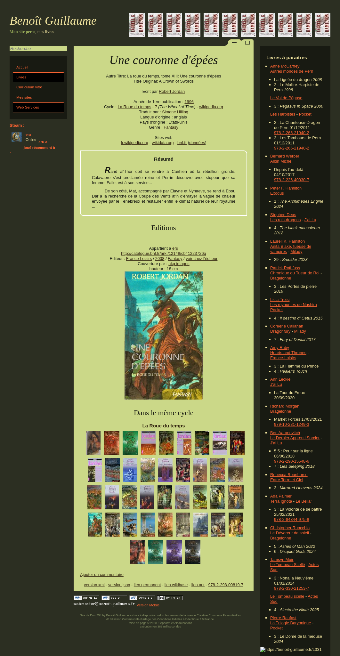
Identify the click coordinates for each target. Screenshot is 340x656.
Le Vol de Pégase (286, 97)
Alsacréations (183, 623)
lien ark (198, 584)
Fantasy (171, 127)
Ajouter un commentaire (102, 574)
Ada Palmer (281, 496)
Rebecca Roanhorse (289, 474)
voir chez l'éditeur (201, 258)
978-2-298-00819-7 (225, 584)
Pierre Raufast (283, 617)
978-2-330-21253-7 (291, 588)
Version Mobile (148, 605)
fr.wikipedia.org (134, 142)
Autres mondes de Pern (291, 71)
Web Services (27, 107)
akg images (178, 263)
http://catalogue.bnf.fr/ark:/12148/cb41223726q (163, 253)
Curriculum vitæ (29, 87)
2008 (159, 258)
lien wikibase (176, 584)
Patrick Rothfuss (285, 267)
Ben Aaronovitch (285, 432)
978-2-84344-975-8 (291, 519)
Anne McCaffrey (285, 66)
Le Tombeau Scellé (287, 564)
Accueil (22, 67)
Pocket (305, 114)
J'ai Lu (310, 219)
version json (119, 584)
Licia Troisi (279, 299)
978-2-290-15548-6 (291, 461)
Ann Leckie (280, 379)
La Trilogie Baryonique (290, 622)
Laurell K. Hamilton (287, 241)
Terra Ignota (281, 501)
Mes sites (24, 97)
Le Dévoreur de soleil (289, 532)
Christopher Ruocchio (290, 527)
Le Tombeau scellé (287, 596)
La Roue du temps (134, 106)
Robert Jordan (172, 91)
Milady (296, 251)
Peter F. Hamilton (286, 188)
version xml (94, 584)
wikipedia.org (211, 106)
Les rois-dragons (285, 219)
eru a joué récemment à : (32, 147)
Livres (21, 77)
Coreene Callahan (286, 326)
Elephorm (164, 623)
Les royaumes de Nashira (293, 304)
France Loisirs (139, 258)
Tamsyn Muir (282, 559)
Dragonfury (280, 331)
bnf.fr (182, 142)
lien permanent (147, 584)
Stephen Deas (283, 214)
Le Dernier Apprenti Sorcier (295, 437)
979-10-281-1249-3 (291, 424)
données (197, 142)
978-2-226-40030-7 (291, 179)
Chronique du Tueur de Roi (295, 273)
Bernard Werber (284, 156)
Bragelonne (280, 278)
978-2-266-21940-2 (291, 132)
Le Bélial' (304, 501)
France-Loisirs (283, 357)
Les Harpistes (282, 114)
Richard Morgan (284, 406)
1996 (188, 101)
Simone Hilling (175, 111)
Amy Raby (279, 347)
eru (175, 248)
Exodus (277, 193)
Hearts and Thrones (288, 352)
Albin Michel (281, 161)
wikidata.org (163, 142)
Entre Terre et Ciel (286, 479)
